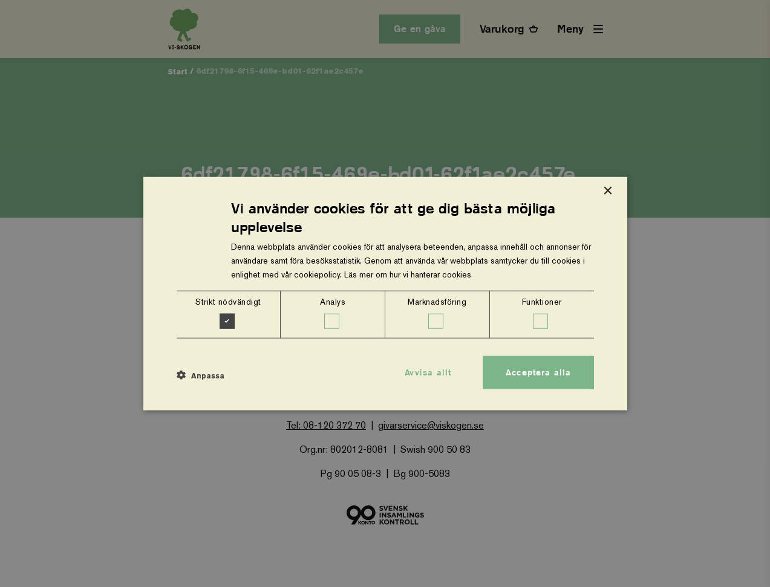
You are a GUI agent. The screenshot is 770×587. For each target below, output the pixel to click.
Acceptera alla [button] (538, 371)
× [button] (607, 190)
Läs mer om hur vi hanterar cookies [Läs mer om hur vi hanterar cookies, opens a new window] (407, 274)
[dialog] (385, 293)
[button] (200, 375)
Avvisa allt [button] (428, 371)
